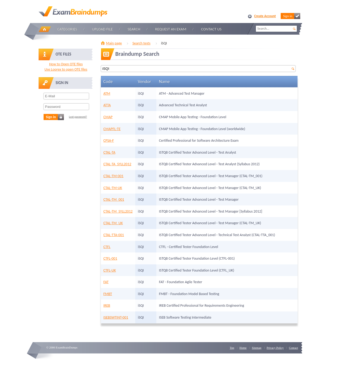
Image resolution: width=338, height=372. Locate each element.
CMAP (108, 117)
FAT (106, 282)
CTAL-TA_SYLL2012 (118, 164)
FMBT (108, 294)
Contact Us (211, 29)
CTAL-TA (109, 152)
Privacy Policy (275, 347)
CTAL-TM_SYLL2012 (118, 211)
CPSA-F (109, 140)
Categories (67, 29)
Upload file (102, 29)
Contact (293, 347)
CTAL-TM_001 (114, 199)
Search (134, 29)
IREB (107, 305)
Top (232, 347)
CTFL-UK (110, 270)
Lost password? (78, 116)
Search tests (141, 43)
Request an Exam (170, 29)
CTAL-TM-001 (114, 176)
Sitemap (256, 347)
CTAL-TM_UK (113, 223)
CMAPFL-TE (112, 129)
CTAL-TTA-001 (114, 235)
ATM (107, 93)
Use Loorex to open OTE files (65, 69)
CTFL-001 (110, 258)
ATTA (107, 105)
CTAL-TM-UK (113, 188)
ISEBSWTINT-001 (116, 317)
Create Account (265, 16)
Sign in (291, 16)
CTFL (107, 247)
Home (45, 29)
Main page (114, 43)
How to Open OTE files (66, 64)
